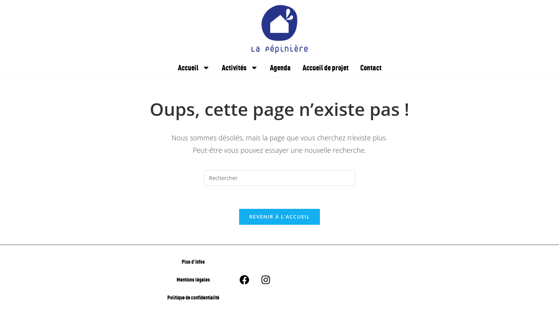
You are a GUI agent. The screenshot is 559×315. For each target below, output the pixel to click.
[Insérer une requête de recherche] (279, 178)
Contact (371, 67)
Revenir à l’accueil (279, 217)
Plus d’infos (193, 262)
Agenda (280, 67)
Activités (240, 67)
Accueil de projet (325, 67)
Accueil (194, 67)
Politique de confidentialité (193, 298)
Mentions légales (193, 280)
